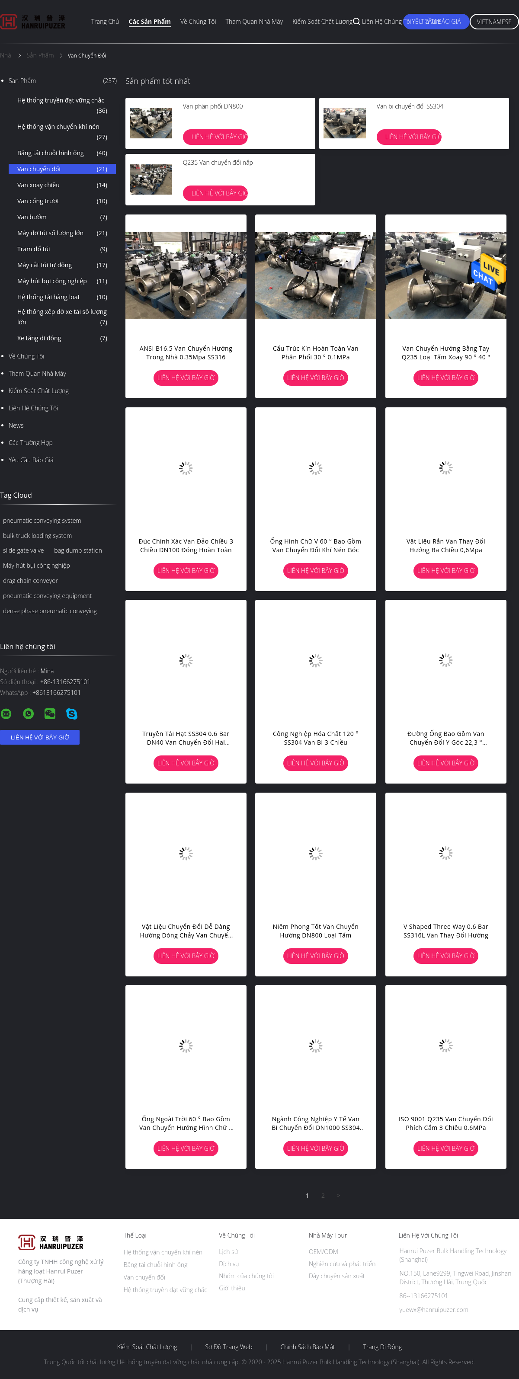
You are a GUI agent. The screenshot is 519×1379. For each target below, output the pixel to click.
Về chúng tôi (198, 21)
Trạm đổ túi (62, 249)
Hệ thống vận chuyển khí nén (62, 132)
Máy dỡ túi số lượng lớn (62, 233)
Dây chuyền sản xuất (337, 1276)
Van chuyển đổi (62, 169)
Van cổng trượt (62, 201)
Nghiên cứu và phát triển (342, 1264)
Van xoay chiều (62, 185)
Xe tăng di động (62, 338)
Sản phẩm (63, 81)
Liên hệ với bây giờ (220, 137)
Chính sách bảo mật (307, 1347)
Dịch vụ (229, 1264)
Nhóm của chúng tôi (246, 1276)
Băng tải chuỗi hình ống (62, 153)
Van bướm (62, 217)
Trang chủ (105, 21)
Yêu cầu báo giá (31, 460)
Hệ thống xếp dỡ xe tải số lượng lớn (62, 317)
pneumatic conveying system (42, 520)
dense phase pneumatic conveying (50, 611)
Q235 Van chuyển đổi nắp (218, 162)
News (16, 425)
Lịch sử (228, 1252)
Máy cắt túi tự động (62, 265)
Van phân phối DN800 (213, 106)
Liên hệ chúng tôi (386, 21)
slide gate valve (23, 550)
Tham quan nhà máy (254, 21)
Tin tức (430, 21)
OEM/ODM (323, 1252)
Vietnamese (494, 22)
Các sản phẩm (150, 21)
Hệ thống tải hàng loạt (62, 297)
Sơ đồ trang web (228, 1347)
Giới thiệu (232, 1288)
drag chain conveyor (30, 580)
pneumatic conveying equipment (47, 596)
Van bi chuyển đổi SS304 (410, 106)
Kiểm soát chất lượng (322, 21)
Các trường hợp (31, 442)
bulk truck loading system (37, 535)
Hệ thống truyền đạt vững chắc (62, 106)
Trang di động (382, 1347)
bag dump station (78, 550)
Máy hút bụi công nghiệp (62, 281)
